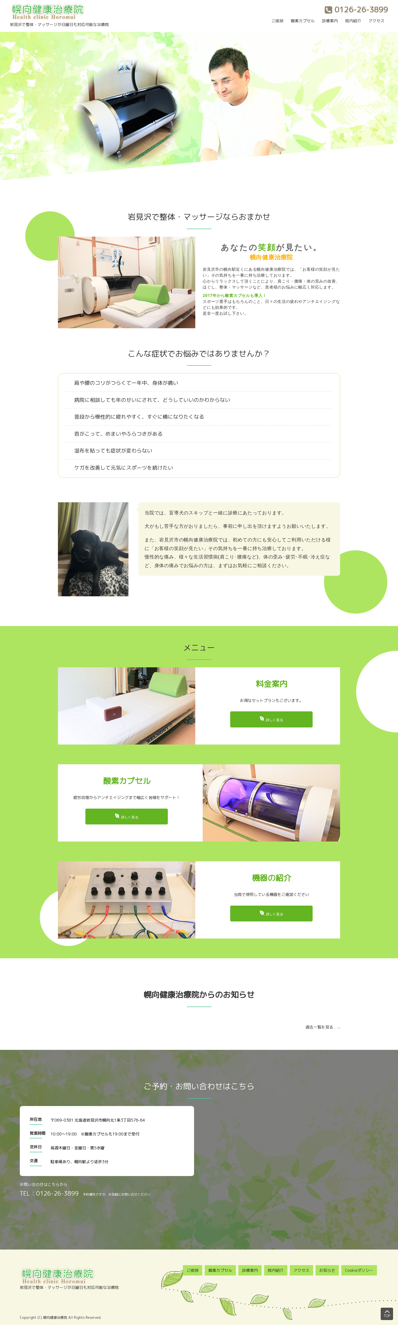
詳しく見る (274, 720)
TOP (387, 1313)
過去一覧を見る (319, 1027)
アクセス (376, 21)
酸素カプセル (303, 21)
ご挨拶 (277, 21)
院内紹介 (353, 21)
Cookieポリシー (359, 1270)
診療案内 (330, 21)
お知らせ (327, 1270)
